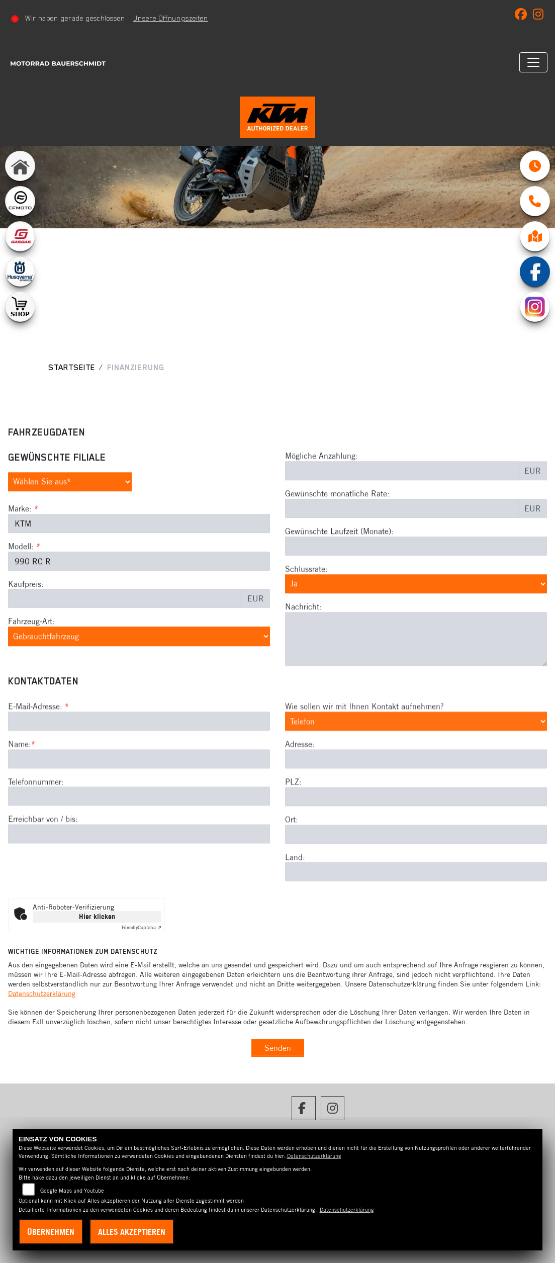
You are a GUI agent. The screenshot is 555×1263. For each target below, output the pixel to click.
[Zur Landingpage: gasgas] (20, 236)
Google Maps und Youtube (72, 1190)
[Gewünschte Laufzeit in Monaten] (416, 576)
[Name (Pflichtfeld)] (139, 819)
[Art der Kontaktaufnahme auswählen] (416, 782)
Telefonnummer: (36, 842)
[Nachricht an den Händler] (416, 670)
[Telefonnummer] (139, 857)
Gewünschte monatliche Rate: (337, 524)
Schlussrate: (306, 599)
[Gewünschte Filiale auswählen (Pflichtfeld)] (70, 512)
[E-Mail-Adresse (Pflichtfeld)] (139, 782)
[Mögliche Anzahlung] (402, 501)
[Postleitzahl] (416, 857)
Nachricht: (303, 637)
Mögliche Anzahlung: (321, 486)
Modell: (21, 577)
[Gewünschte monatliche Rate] (402, 539)
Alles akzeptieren (131, 1232)
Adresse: (300, 805)
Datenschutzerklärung (41, 993)
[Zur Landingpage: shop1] (20, 307)
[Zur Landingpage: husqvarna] (20, 271)
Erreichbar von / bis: (43, 880)
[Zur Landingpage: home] (20, 166)
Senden (277, 1048)
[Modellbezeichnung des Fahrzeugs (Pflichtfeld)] (139, 591)
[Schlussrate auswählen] (416, 613)
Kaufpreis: (26, 614)
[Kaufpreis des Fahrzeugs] (125, 629)
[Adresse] (416, 820)
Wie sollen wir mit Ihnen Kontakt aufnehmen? (364, 767)
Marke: (20, 539)
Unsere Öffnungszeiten (170, 18)
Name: (19, 805)
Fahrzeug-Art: (31, 652)
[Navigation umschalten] (533, 62)
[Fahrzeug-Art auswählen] (139, 666)
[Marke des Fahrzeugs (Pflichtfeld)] (139, 554)
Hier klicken (97, 916)
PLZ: (293, 843)
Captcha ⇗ (141, 927)
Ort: (291, 880)
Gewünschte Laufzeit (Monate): (339, 562)
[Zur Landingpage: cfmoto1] (20, 201)
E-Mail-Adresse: (38, 767)
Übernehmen (50, 1232)
